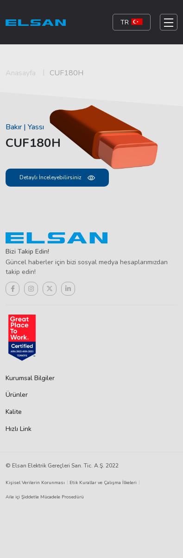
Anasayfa (21, 73)
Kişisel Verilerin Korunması (35, 482)
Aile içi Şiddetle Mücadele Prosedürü (45, 497)
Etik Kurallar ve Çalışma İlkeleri (103, 482)
